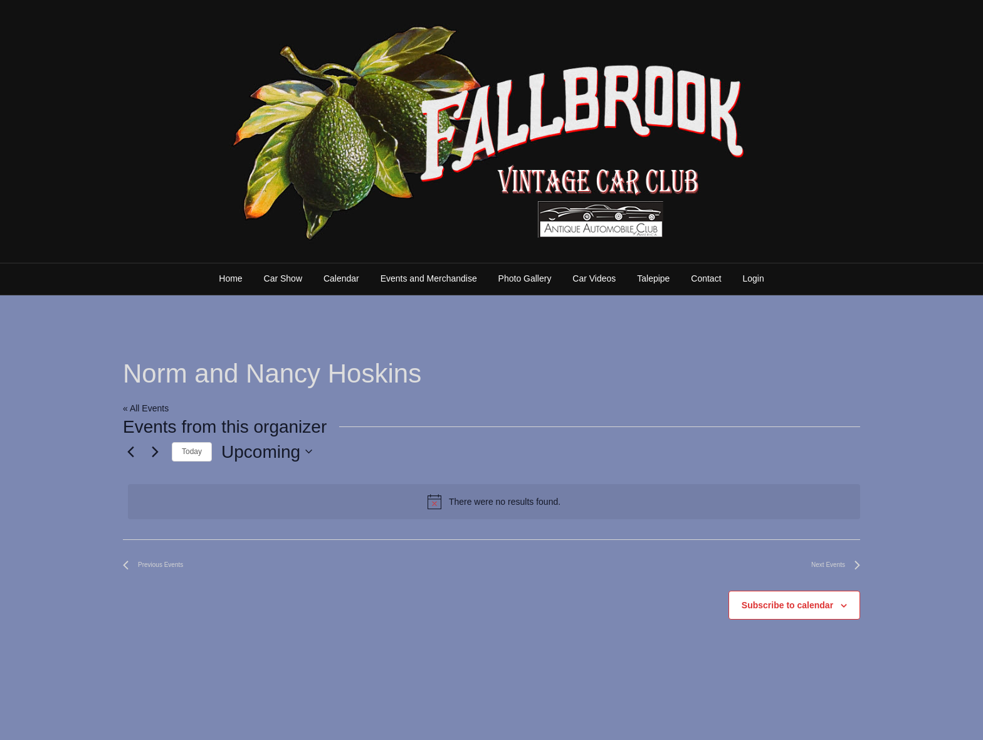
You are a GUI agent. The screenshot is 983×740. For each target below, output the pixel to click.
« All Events (146, 408)
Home (230, 278)
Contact (706, 278)
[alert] (494, 501)
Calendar (341, 278)
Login (753, 278)
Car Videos (594, 278)
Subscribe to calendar (787, 605)
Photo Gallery (525, 278)
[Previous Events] (130, 451)
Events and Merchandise (429, 278)
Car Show (283, 278)
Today (192, 451)
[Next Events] (154, 451)
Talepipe (653, 278)
